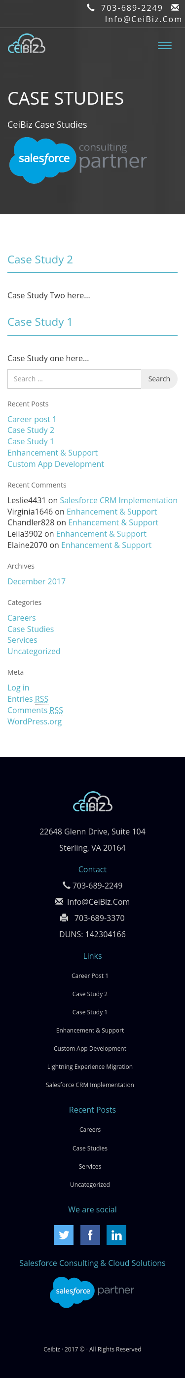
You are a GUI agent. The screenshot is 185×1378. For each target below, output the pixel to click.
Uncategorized (34, 651)
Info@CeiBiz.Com (144, 19)
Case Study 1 (40, 321)
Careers (21, 617)
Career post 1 (32, 419)
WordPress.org (34, 721)
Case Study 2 (40, 259)
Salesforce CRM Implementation (119, 500)
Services (22, 639)
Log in (18, 687)
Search (159, 378)
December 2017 (36, 581)
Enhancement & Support (52, 452)
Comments (35, 710)
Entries (27, 699)
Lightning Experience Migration (90, 1066)
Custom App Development (55, 464)
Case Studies (30, 629)
